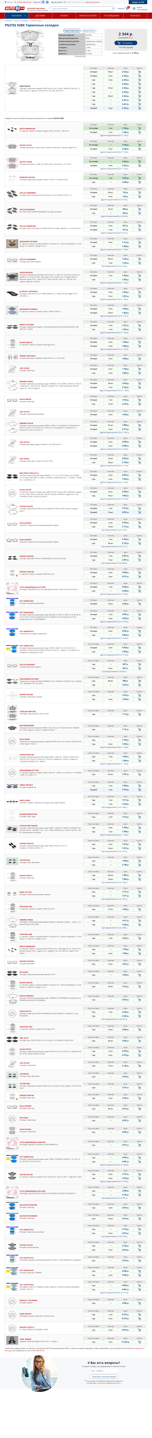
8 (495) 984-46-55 (24, 2)
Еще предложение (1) (114, 266)
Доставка (40, 15)
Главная (8, 20)
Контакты (135, 15)
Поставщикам (111, 15)
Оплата (64, 15)
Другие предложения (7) (114, 655)
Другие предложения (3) (114, 199)
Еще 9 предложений (126, 53)
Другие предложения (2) (114, 152)
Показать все (80, 56)
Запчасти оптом (88, 15)
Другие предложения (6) (114, 135)
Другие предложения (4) (114, 747)
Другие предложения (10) (114, 432)
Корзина (121, 8)
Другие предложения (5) (114, 233)
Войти (139, 7)
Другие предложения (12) (114, 390)
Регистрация (142, 9)
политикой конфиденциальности (109, 1383)
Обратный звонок (92, 2)
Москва (10, 2)
